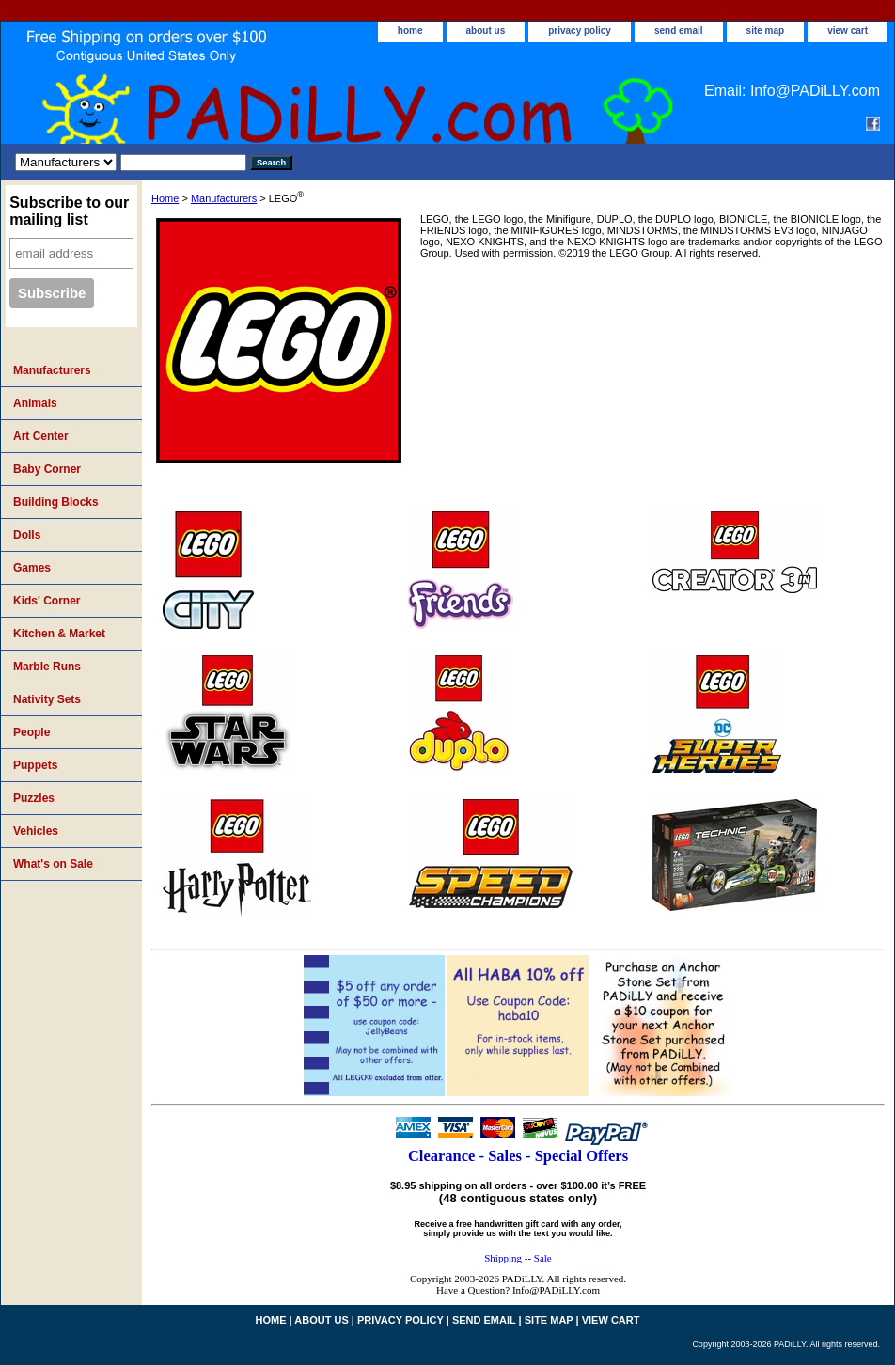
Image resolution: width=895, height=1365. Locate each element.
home (410, 30)
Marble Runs (47, 666)
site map (765, 30)
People (31, 732)
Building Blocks (56, 502)
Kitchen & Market (59, 633)
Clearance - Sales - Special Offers (518, 1156)
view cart (847, 30)
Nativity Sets (47, 699)
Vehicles (35, 831)
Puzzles (34, 798)
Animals (35, 403)
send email (678, 30)
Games (32, 567)
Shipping (503, 1257)
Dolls (26, 534)
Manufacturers (224, 198)
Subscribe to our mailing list (69, 211)
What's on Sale (53, 864)
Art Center (41, 436)
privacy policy (579, 30)
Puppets (35, 765)
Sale (543, 1257)
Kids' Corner (47, 600)
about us (486, 30)
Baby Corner (47, 469)
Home (165, 198)
